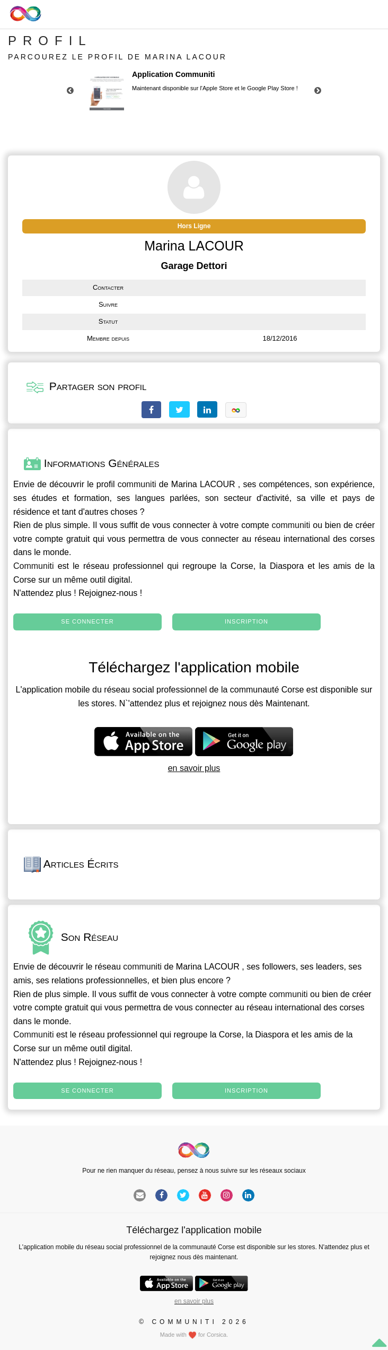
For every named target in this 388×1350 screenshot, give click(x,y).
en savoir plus (194, 768)
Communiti (33, 565)
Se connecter (87, 621)
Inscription (246, 621)
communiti (137, 484)
